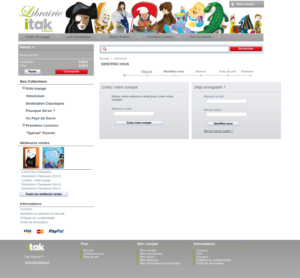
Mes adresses (149, 260)
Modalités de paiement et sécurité (42, 213)
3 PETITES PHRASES (36, 172)
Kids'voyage (36, 88)
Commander (71, 71)
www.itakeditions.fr (37, 262)
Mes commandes (151, 253)
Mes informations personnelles (160, 263)
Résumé (146, 71)
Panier (25, 47)
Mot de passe (213, 109)
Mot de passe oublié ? (218, 131)
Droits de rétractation (34, 222)
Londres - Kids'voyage (36, 180)
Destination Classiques (45, 103)
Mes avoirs (147, 256)
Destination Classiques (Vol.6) (41, 184)
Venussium (35, 96)
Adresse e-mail (121, 108)
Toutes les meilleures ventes (44, 194)
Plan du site (91, 256)
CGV (200, 253)
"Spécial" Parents (40, 133)
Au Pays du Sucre (41, 118)
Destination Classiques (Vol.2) (41, 176)
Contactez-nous (94, 253)
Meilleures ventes (35, 143)
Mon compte (148, 250)
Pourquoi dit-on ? (40, 111)
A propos (202, 256)
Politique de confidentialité (37, 218)
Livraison (26, 209)
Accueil (104, 58)
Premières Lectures (42, 125)
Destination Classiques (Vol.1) (41, 188)
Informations (31, 204)
